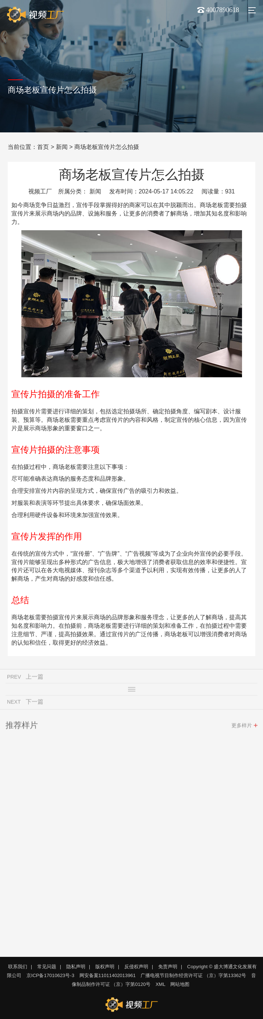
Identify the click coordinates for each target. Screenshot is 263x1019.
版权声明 (104, 966)
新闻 (62, 147)
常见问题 (46, 966)
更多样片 (241, 727)
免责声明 (167, 966)
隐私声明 (75, 966)
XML (161, 984)
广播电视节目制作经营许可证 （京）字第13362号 (193, 975)
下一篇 (34, 703)
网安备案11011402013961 (107, 975)
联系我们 (17, 966)
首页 (43, 147)
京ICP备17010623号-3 (50, 975)
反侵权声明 (136, 966)
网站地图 (179, 984)
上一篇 (34, 678)
